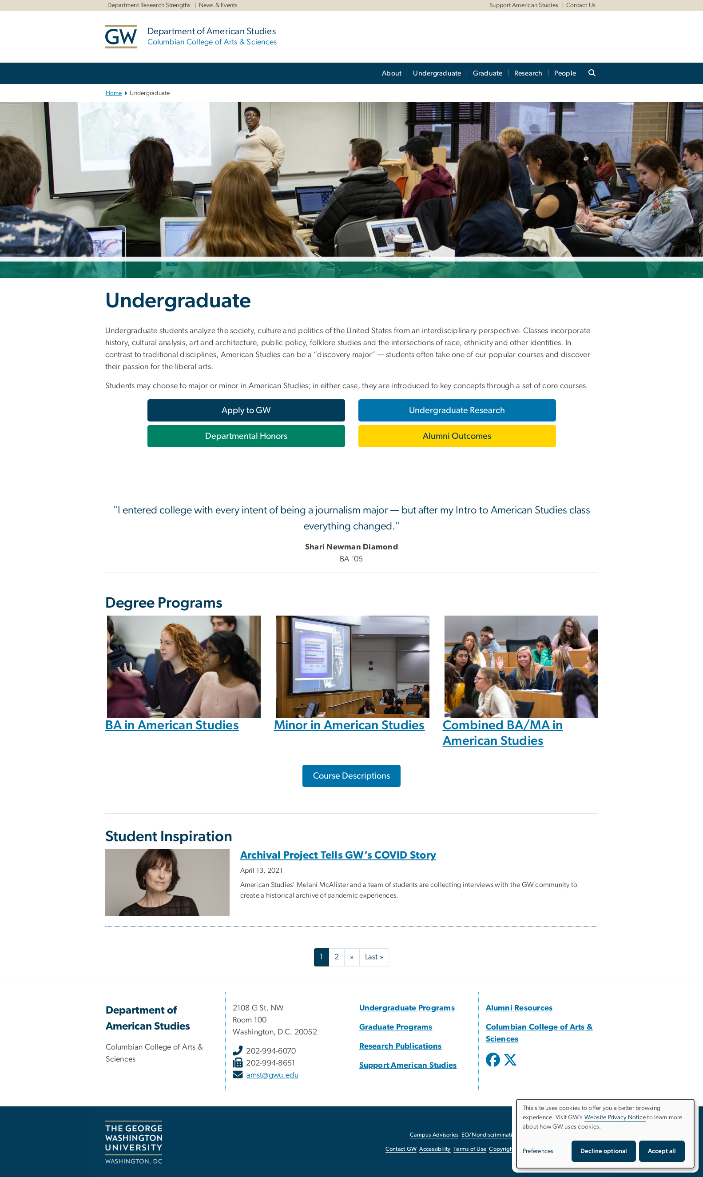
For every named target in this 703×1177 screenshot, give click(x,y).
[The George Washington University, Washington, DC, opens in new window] (133, 1142)
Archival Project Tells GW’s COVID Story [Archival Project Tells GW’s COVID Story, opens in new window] (338, 855)
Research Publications (400, 1046)
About (391, 73)
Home (114, 93)
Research (528, 73)
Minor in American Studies (349, 725)
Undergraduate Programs (407, 1008)
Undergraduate (437, 73)
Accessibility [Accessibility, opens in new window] (434, 1149)
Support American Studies (523, 5)
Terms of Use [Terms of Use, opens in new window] (469, 1149)
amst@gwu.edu (272, 1075)
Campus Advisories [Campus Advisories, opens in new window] (434, 1135)
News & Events (218, 5)
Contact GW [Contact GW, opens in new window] (401, 1149)
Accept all (662, 1151)
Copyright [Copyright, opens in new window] (502, 1149)
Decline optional (603, 1151)
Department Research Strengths (149, 5)
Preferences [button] (538, 1151)
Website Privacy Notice (615, 1117)
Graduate (488, 73)
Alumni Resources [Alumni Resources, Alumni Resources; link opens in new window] (519, 1008)
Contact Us (581, 5)
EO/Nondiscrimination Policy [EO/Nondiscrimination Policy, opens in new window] (498, 1135)
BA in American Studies (172, 725)
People (565, 73)
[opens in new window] (494, 1066)
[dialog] (605, 1133)
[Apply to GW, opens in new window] (246, 410)
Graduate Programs (396, 1027)
